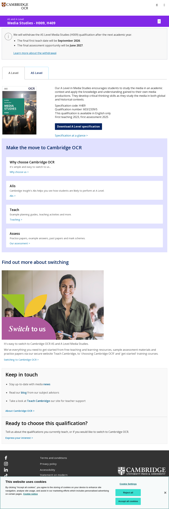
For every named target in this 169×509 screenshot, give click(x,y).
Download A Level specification (78, 126)
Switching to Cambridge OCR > (21, 359)
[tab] (13, 73)
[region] (84, 492)
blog (24, 392)
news (46, 384)
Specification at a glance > (71, 135)
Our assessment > (20, 243)
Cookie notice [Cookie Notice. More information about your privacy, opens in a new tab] (30, 494)
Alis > (13, 195)
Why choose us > (19, 172)
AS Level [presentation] (36, 73)
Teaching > (16, 219)
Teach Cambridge (38, 401)
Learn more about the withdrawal (34, 53)
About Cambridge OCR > (20, 410)
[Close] (165, 492)
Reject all (128, 492)
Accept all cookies (128, 501)
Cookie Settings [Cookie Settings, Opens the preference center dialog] (128, 484)
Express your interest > (19, 437)
